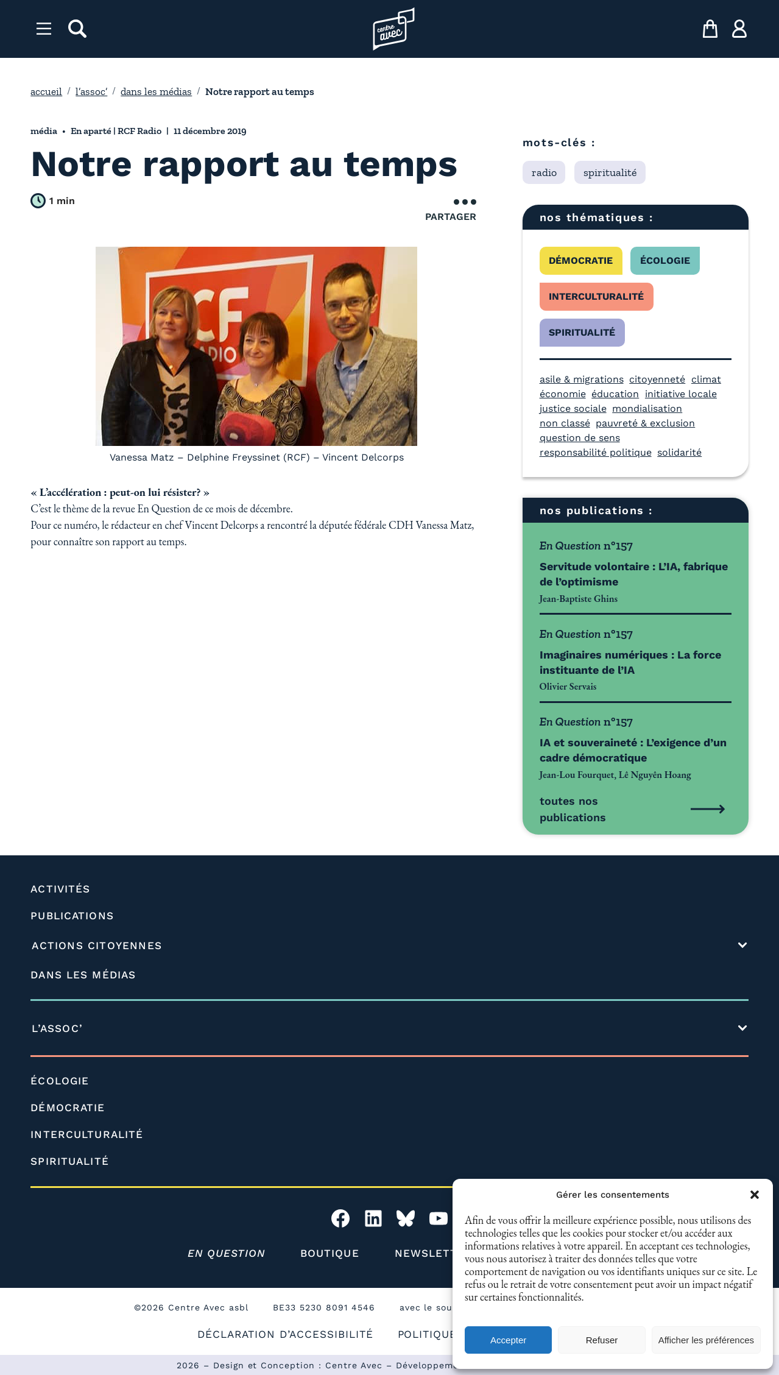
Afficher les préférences (706, 1340)
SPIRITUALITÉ (69, 1161)
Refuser (602, 1340)
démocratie (581, 260)
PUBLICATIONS (71, 916)
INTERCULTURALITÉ (86, 1134)
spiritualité (582, 332)
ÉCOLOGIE (59, 1081)
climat (706, 379)
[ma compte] (739, 28)
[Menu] (43, 28)
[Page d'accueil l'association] (393, 29)
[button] (755, 1195)
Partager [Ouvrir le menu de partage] (450, 210)
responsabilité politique (596, 452)
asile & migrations (582, 379)
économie (563, 394)
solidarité (679, 452)
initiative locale (681, 394)
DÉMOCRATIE (67, 1107)
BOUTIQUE (329, 1253)
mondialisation (647, 408)
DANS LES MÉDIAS (83, 975)
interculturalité (596, 296)
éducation (615, 394)
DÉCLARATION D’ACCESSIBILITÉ (285, 1334)
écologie (665, 260)
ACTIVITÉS (60, 889)
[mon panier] (710, 28)
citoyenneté (657, 379)
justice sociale (573, 408)
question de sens (580, 438)
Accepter (508, 1340)
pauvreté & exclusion (645, 423)
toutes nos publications (573, 809)
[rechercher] (77, 28)
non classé (565, 423)
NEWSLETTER (434, 1253)
